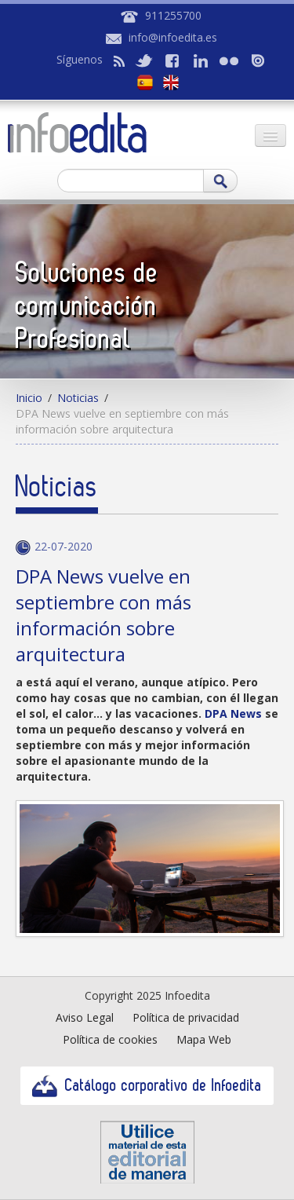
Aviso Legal (85, 1017)
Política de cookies (110, 1039)
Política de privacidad (185, 1017)
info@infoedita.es (173, 37)
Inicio (29, 397)
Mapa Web (203, 1039)
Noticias (78, 397)
